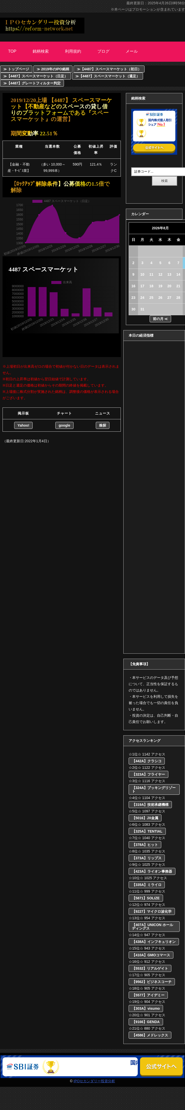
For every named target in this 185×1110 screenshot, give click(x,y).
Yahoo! (23, 425)
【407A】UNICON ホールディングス (152, 926)
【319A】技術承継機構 (150, 805)
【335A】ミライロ (146, 885)
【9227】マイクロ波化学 (152, 911)
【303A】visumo (146, 1008)
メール (132, 51)
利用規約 (73, 51)
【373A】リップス (146, 858)
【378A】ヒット (145, 845)
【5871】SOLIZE (146, 898)
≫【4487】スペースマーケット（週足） (107, 76)
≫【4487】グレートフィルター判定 (32, 83)
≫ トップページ (16, 69)
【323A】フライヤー (148, 774)
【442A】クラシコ (146, 761)
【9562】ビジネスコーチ (152, 982)
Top (12, 51)
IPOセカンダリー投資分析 (94, 1081)
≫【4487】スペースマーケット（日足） (35, 76)
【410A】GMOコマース (151, 955)
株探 (102, 425)
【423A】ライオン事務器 (152, 871)
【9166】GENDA (146, 1022)
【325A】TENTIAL (147, 831)
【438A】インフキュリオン (154, 942)
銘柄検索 (41, 51)
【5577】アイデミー (148, 995)
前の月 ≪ (160, 319)
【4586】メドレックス (150, 1035)
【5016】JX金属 (145, 818)
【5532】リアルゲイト (150, 968)
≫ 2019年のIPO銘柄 (53, 69)
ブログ (103, 51)
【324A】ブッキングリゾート (154, 789)
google (64, 425)
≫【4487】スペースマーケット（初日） (109, 69)
